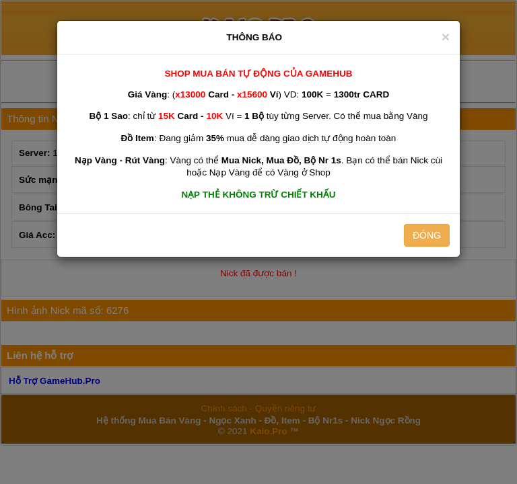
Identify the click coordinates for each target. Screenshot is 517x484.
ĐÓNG (427, 235)
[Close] (446, 37)
